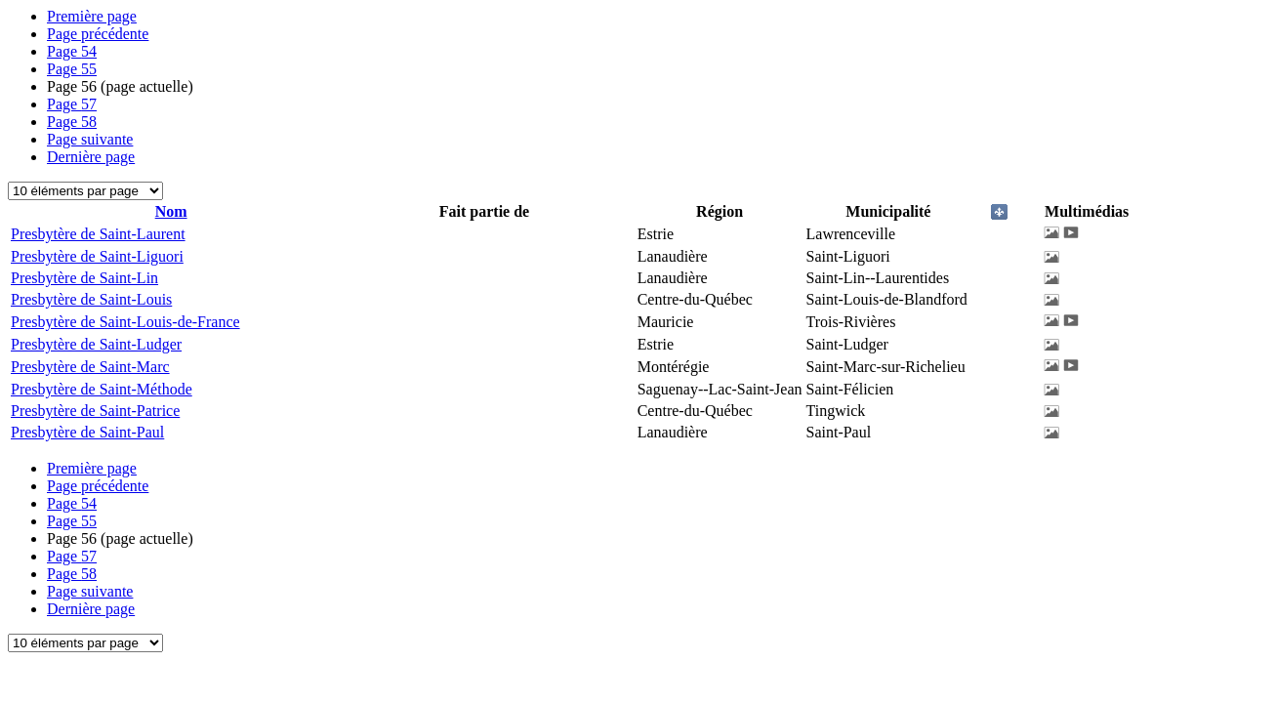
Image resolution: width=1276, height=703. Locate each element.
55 (72, 69)
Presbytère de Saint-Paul (87, 432)
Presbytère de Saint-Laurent (98, 234)
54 (72, 51)
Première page (92, 16)
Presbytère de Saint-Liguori (97, 256)
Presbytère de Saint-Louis (91, 299)
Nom (171, 211)
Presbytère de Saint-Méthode (101, 389)
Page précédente (97, 33)
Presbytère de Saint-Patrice (95, 410)
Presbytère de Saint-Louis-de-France (125, 321)
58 (72, 121)
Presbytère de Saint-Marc (90, 366)
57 (72, 104)
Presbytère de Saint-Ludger (96, 344)
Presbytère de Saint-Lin (84, 277)
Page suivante (90, 139)
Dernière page (91, 156)
